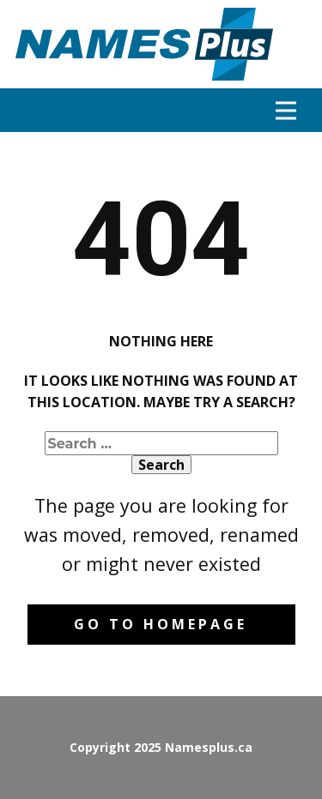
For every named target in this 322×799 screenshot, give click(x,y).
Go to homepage (160, 624)
